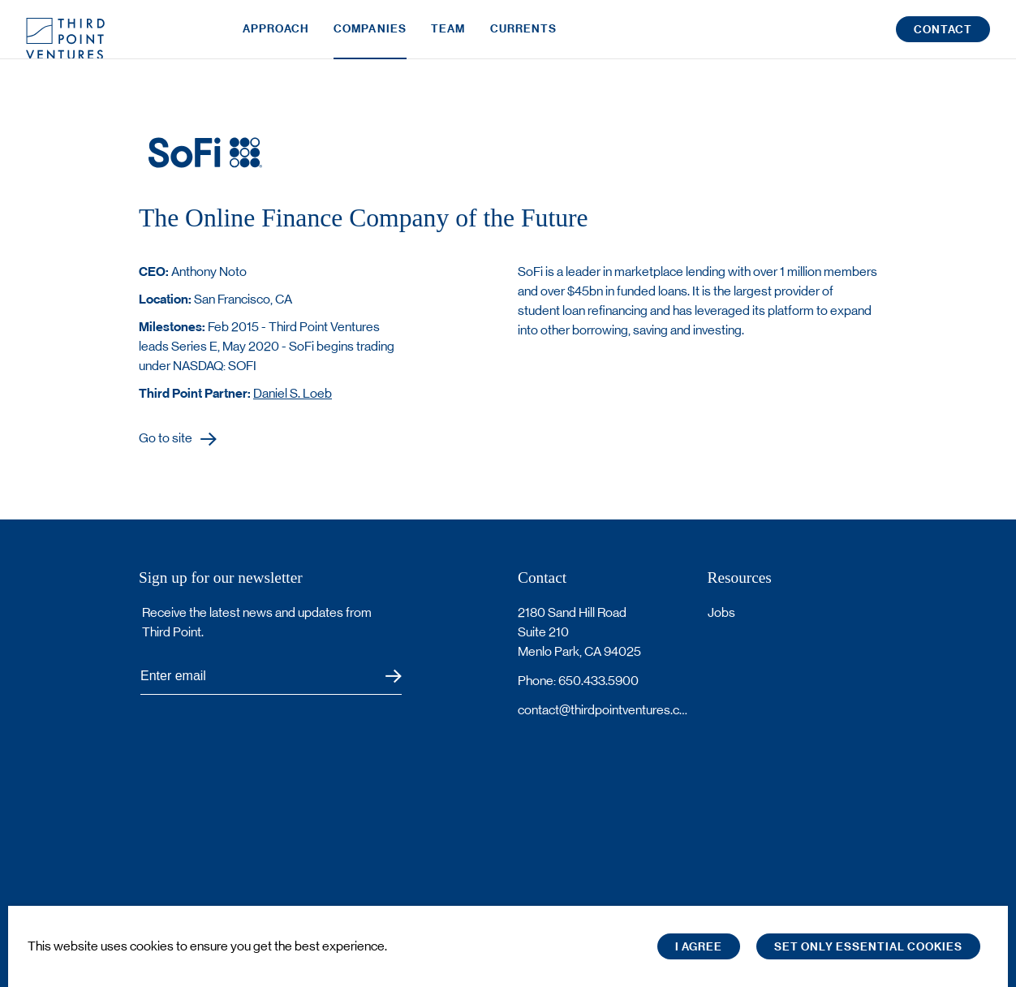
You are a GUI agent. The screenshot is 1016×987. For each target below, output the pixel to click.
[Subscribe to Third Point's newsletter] (271, 676)
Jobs (721, 612)
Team (448, 38)
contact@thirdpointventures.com (603, 710)
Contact (943, 39)
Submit (383, 676)
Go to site (165, 439)
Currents (524, 38)
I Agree (698, 947)
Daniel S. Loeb (292, 393)
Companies (370, 38)
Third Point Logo (65, 39)
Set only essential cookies (868, 947)
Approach (276, 38)
